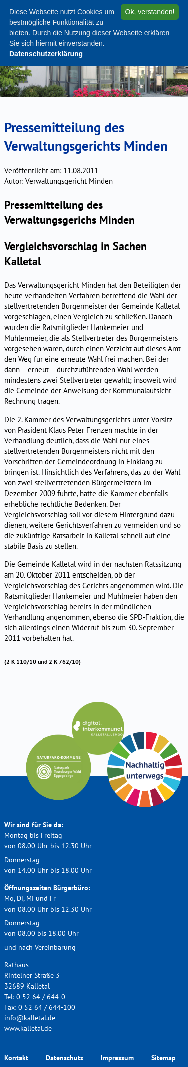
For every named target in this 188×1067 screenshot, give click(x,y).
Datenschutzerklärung (46, 54)
